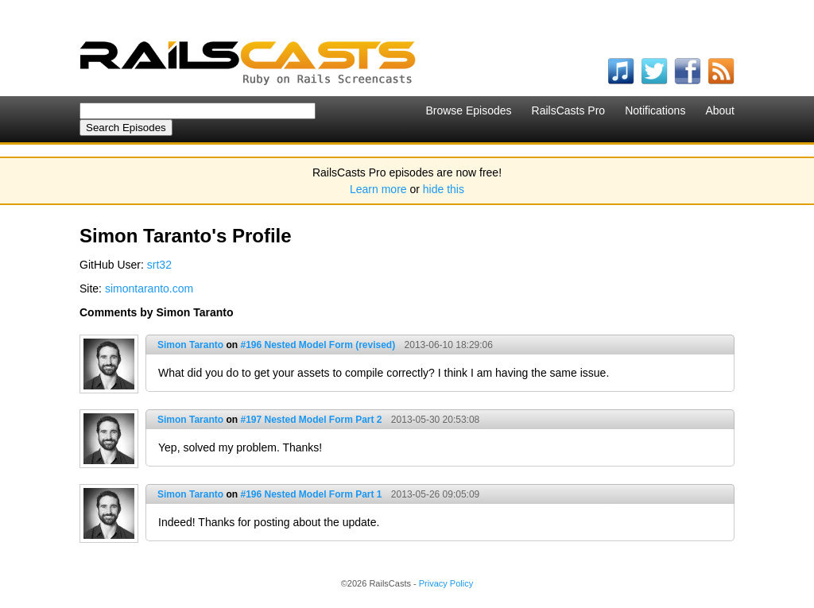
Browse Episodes (468, 110)
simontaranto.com (149, 288)
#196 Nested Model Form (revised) (317, 344)
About (720, 110)
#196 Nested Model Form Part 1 (311, 494)
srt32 (159, 264)
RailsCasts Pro (569, 110)
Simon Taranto (190, 344)
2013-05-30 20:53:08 (435, 419)
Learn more (378, 189)
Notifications (655, 110)
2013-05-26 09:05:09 (435, 494)
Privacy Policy (446, 583)
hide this (443, 189)
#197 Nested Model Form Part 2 (311, 419)
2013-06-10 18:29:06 (449, 344)
